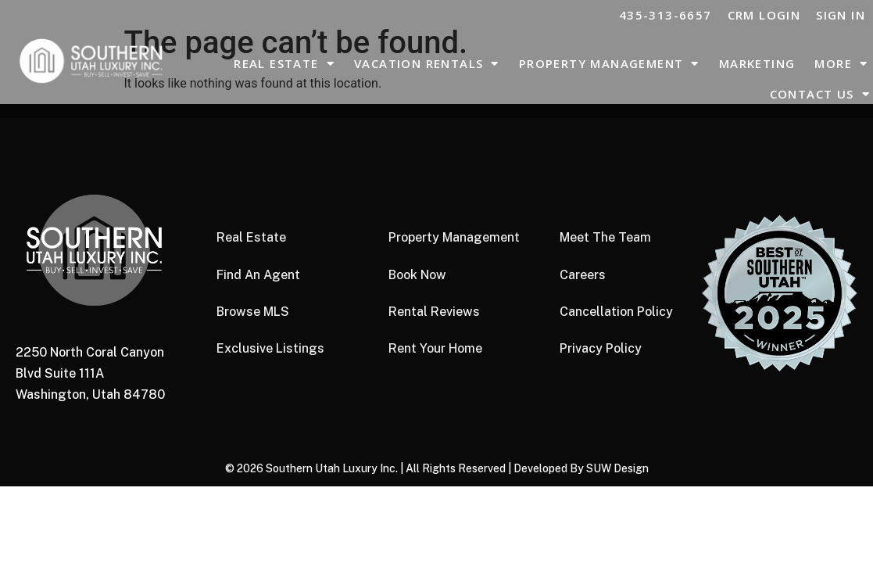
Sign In (840, 15)
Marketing (757, 63)
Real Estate (284, 63)
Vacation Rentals (426, 63)
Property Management (609, 63)
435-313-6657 (665, 15)
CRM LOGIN (764, 15)
